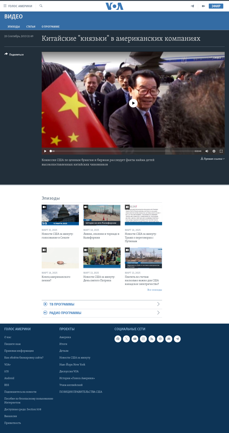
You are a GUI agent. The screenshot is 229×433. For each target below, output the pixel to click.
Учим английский (71, 385)
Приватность (12, 423)
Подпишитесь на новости (20, 392)
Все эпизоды (154, 290)
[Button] (14, 55)
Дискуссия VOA (69, 371)
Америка (65, 337)
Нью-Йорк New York (72, 364)
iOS (6, 371)
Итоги (63, 344)
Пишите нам (12, 344)
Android (9, 378)
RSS (6, 385)
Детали (64, 351)
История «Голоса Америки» (77, 378)
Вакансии (10, 416)
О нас (7, 337)
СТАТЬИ (30, 26)
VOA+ (7, 364)
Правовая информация (19, 351)
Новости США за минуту (74, 357)
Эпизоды (14, 26)
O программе (51, 26)
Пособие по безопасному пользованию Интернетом (28, 400)
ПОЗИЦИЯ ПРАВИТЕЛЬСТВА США (80, 392)
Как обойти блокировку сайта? (23, 357)
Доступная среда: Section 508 (22, 409)
